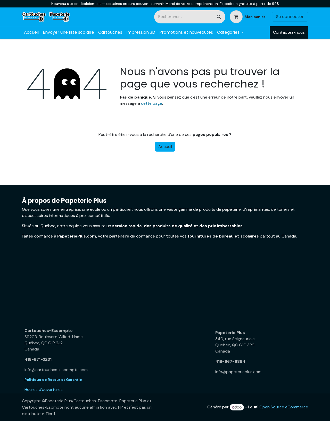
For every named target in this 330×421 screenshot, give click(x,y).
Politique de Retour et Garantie (53, 379)
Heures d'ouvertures (43, 389)
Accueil (165, 146)
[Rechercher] (218, 16)
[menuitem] (31, 32)
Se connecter (290, 17)
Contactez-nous (289, 32)
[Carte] (69, 286)
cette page (151, 103)
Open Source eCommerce (283, 407)
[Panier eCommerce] (247, 16)
